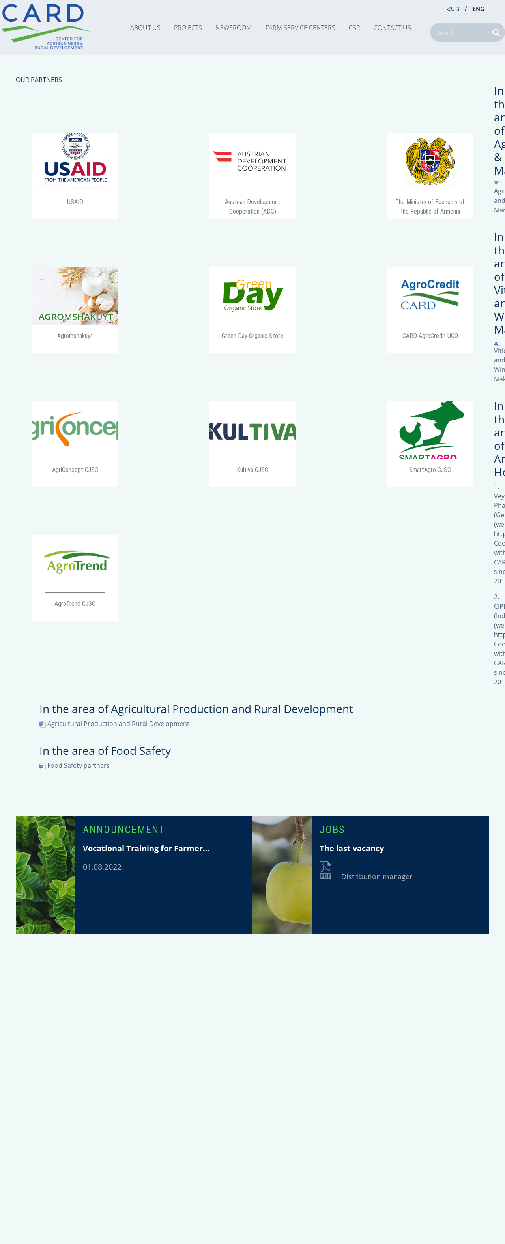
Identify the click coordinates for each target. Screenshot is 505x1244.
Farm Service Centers (300, 27)
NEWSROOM (233, 27)
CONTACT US (392, 27)
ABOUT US (145, 27)
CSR (354, 27)
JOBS (332, 829)
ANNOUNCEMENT (124, 829)
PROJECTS (188, 27)
